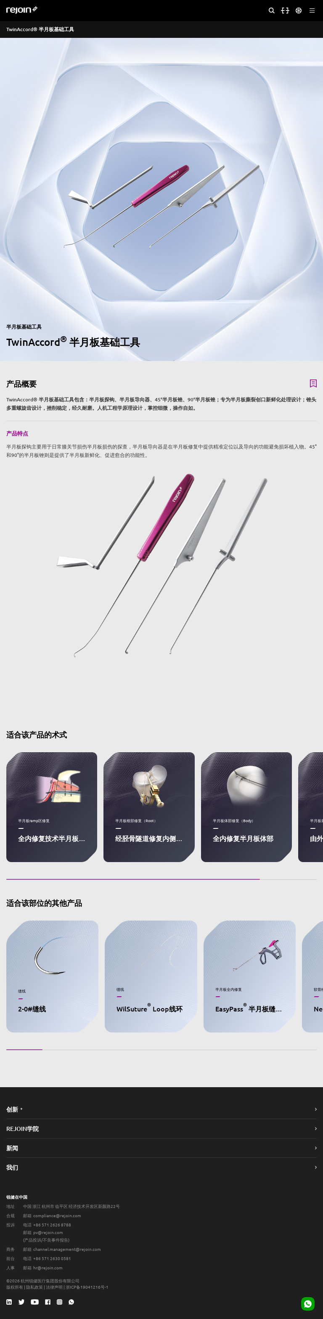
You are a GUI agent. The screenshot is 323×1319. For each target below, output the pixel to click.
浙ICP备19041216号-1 (87, 1287)
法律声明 (54, 1287)
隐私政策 (34, 1287)
